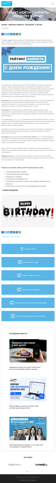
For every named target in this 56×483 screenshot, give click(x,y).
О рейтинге (22, 480)
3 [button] (27, 471)
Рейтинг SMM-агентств (28, 275)
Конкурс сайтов (28, 249)
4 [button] (28, 471)
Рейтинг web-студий (28, 262)
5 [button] (30, 471)
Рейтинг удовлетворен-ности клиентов (28, 316)
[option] (14, 465)
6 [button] (32, 471)
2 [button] (25, 471)
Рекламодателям (32, 480)
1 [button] (23, 471)
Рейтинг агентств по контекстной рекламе (28, 303)
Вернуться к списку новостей (12, 236)
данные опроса (17, 119)
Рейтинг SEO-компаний (28, 290)
